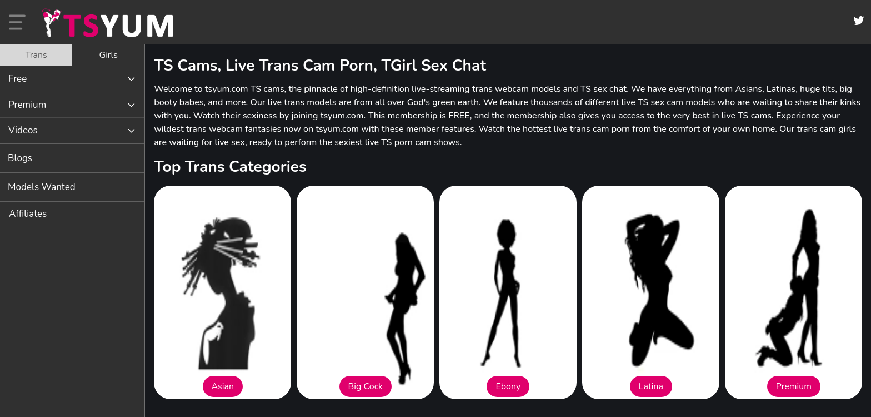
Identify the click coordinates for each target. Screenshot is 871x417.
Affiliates (28, 213)
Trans (36, 55)
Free (17, 78)
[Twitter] (859, 20)
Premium (27, 104)
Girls (108, 55)
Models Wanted (42, 187)
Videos (23, 130)
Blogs (20, 158)
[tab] (36, 55)
